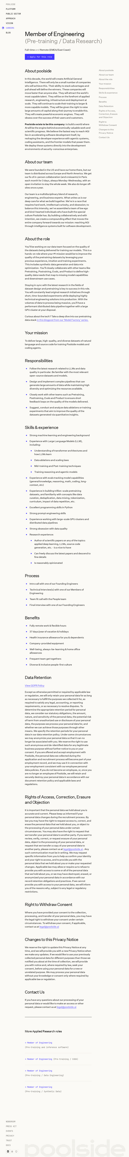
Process (103, 97)
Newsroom (10, 1121)
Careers (10, 28)
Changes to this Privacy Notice (106, 131)
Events (9, 1131)
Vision (9, 23)
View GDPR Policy (34, 685)
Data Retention (106, 106)
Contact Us (104, 137)
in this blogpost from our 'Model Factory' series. (62, 319)
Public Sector (13, 14)
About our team (106, 74)
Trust (9, 1140)
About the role (105, 79)
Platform (10, 9)
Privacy (10, 1136)
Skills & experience (108, 92)
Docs (8, 1145)
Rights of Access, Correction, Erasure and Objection (108, 114)
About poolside (106, 70)
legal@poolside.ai (73, 849)
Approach (10, 18)
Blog (8, 32)
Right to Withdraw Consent (108, 123)
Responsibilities (107, 88)
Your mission (105, 83)
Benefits (103, 101)
